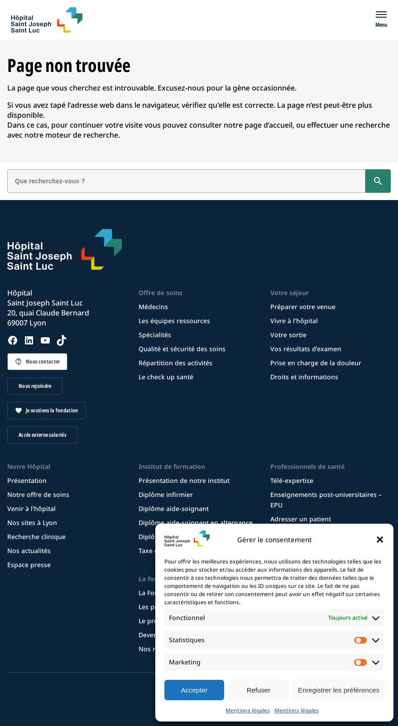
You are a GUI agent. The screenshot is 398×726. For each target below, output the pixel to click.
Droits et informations (304, 377)
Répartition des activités (175, 362)
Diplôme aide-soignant (174, 508)
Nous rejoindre (35, 386)
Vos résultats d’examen (305, 348)
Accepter (194, 690)
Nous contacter (43, 361)
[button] (379, 539)
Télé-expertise (291, 480)
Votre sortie (288, 334)
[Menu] (381, 20)
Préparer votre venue (303, 306)
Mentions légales (247, 710)
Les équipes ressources (174, 320)
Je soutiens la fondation (52, 410)
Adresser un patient (300, 519)
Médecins (153, 306)
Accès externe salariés (42, 435)
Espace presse (29, 564)
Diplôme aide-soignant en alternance (196, 522)
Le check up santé (166, 377)
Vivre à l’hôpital (294, 320)
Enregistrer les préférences (338, 690)
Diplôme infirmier (166, 494)
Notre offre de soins (38, 494)
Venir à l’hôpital (31, 508)
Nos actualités (29, 550)
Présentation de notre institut (184, 480)
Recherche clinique (36, 536)
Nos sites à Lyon (32, 522)
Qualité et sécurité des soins (182, 348)
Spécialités (155, 334)
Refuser (259, 690)
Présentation (27, 480)
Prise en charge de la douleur (315, 362)
